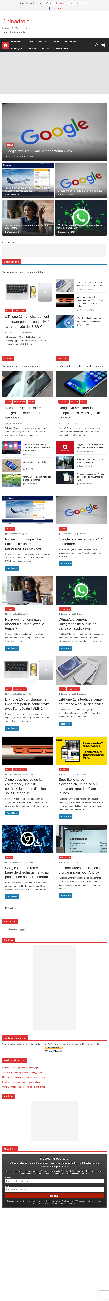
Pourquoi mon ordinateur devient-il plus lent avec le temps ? (26, 226)
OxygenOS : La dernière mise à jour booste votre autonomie (90, 445)
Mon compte (70, 42)
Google (63, 528)
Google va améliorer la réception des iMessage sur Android (79, 413)
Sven (27, 156)
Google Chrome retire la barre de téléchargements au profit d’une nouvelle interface (27, 872)
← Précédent (9, 908)
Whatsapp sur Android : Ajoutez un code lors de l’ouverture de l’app (90, 477)
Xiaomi (31, 401)
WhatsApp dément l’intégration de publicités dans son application (80, 226)
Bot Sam (28, 332)
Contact (16, 42)
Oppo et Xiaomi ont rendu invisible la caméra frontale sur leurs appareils (36, 447)
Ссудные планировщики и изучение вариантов (23, 1086)
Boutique (16, 48)
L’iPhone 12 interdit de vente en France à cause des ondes (90, 283)
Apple (8, 310)
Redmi (8, 401)
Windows (9, 609)
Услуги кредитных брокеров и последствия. (22, 1072)
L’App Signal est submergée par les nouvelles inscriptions (89, 319)
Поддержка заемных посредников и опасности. (24, 1076)
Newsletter (61, 48)
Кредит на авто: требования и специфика (21, 1067)
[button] (22, 42)
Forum (55, 42)
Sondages (32, 48)
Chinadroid (16, 21)
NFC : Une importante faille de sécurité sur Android (90, 460)
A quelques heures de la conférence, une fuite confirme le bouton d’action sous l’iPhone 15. (90, 301)
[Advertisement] (54, 73)
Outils (46, 48)
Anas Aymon (30, 774)
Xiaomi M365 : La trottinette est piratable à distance (37, 478)
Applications (65, 609)
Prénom (8, 1176)
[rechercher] (49, 930)
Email (7, 1185)
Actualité (11, 140)
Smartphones (36, 42)
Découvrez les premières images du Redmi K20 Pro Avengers (25, 413)
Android (74, 401)
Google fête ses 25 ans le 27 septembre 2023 (81, 191)
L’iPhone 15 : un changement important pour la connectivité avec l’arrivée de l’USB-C (27, 321)
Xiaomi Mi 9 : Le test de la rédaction (34, 463)
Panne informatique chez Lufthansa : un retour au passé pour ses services (28, 189)
